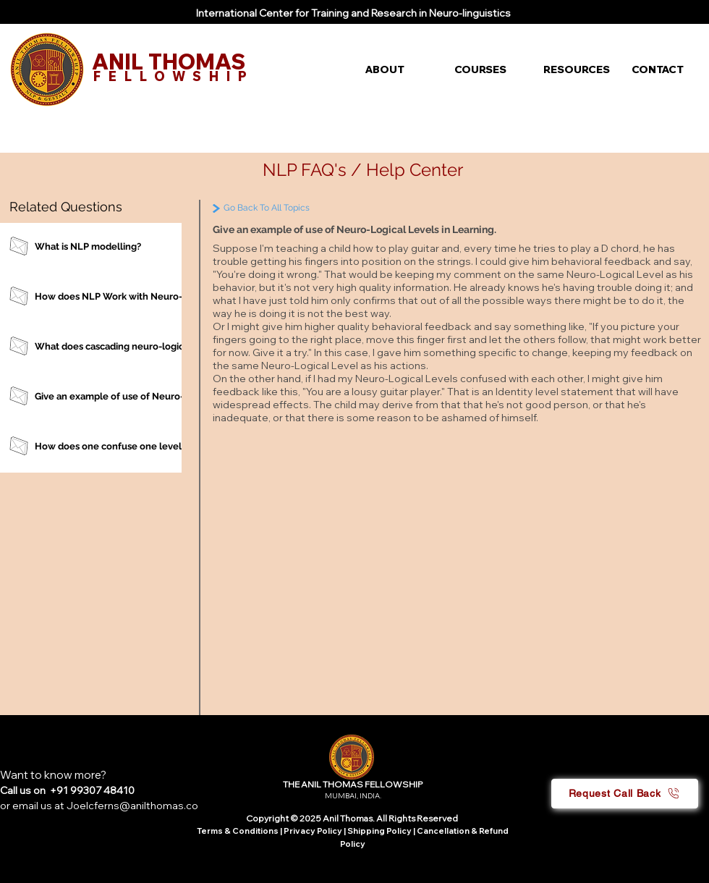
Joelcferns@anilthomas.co (132, 805)
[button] (398, 69)
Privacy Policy (314, 831)
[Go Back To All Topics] (298, 208)
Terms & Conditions (238, 831)
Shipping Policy (379, 831)
